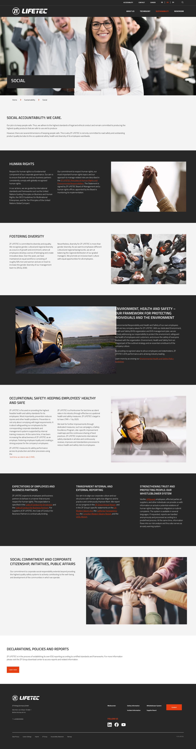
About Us (130, 11)
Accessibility (128, 2)
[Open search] (182, 2)
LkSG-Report (81, 521)
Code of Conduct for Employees (39, 509)
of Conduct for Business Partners (34, 512)
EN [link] (168, 2)
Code (18, 512)
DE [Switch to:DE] (162, 2)
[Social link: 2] (123, 725)
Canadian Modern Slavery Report (97, 518)
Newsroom (179, 11)
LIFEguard (150, 504)
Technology (145, 11)
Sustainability (162, 11)
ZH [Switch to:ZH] (173, 2)
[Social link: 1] (116, 725)
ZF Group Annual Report (105, 509)
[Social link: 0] (110, 725)
